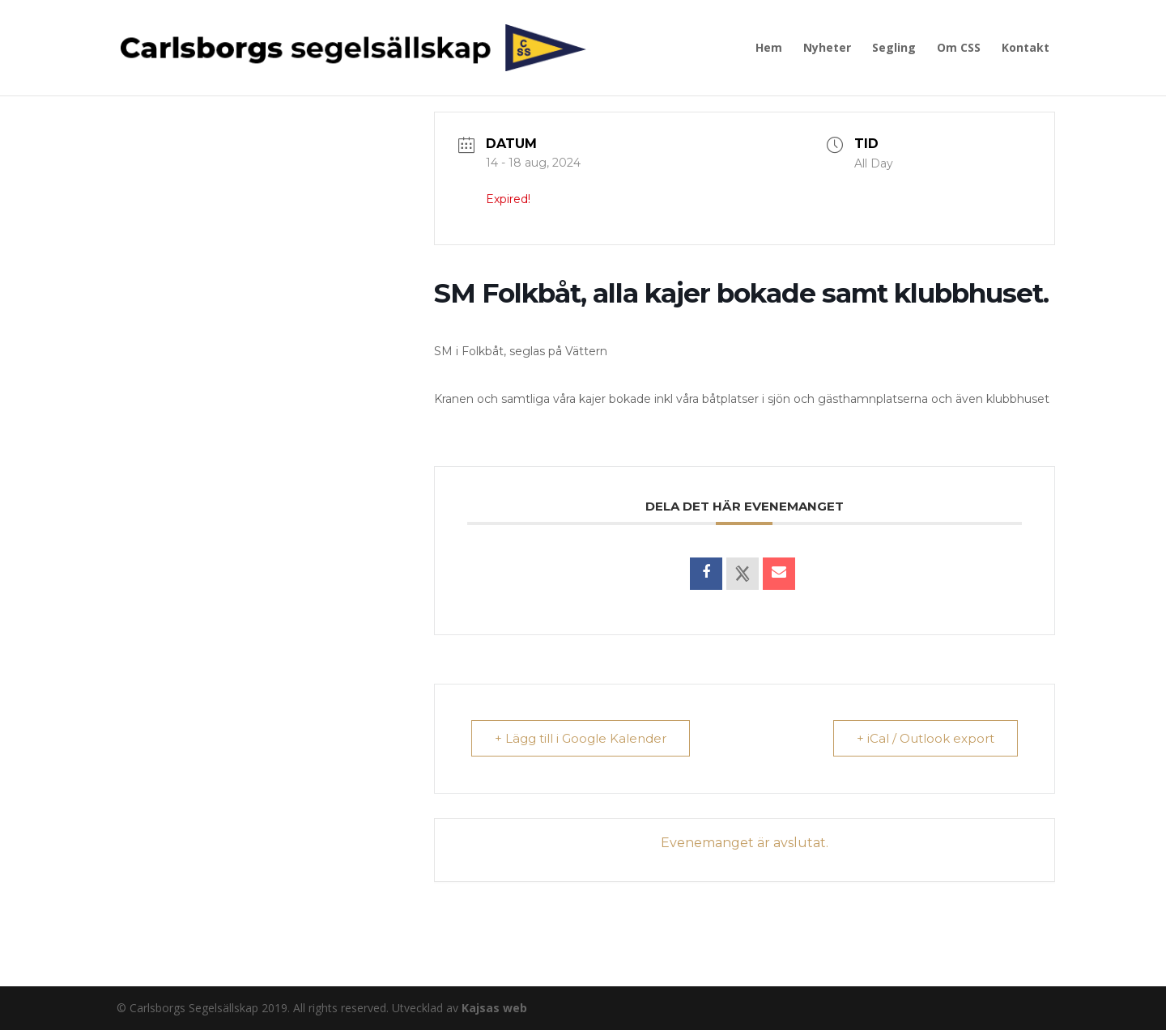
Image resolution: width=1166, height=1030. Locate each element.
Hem (768, 48)
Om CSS (959, 48)
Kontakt (1025, 48)
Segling (894, 48)
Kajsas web (494, 1007)
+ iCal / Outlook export (925, 738)
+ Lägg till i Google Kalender (580, 738)
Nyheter (827, 48)
